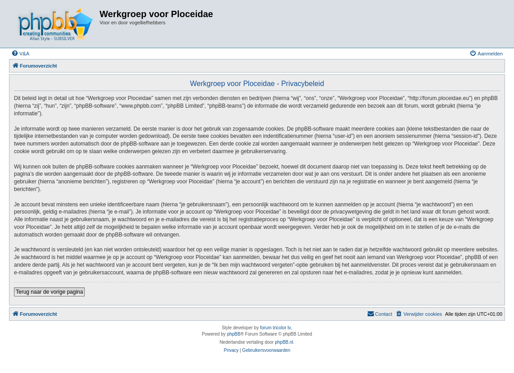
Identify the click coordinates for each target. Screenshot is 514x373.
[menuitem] (20, 53)
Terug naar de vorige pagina (49, 292)
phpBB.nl (284, 342)
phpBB (234, 334)
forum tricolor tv (275, 327)
